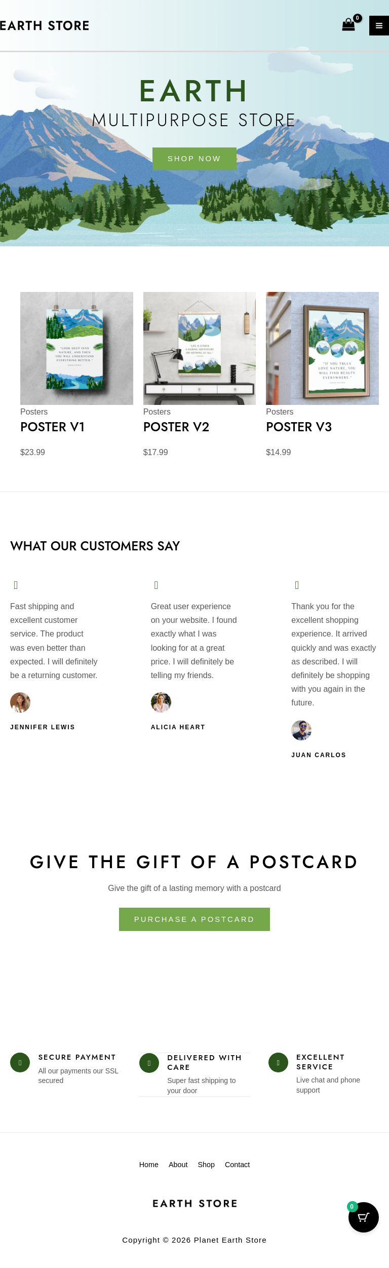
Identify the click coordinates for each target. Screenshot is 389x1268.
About (172, 1167)
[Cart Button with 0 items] (363, 1217)
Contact (254, 1167)
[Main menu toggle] (379, 25)
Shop (211, 1167)
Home (132, 1167)
